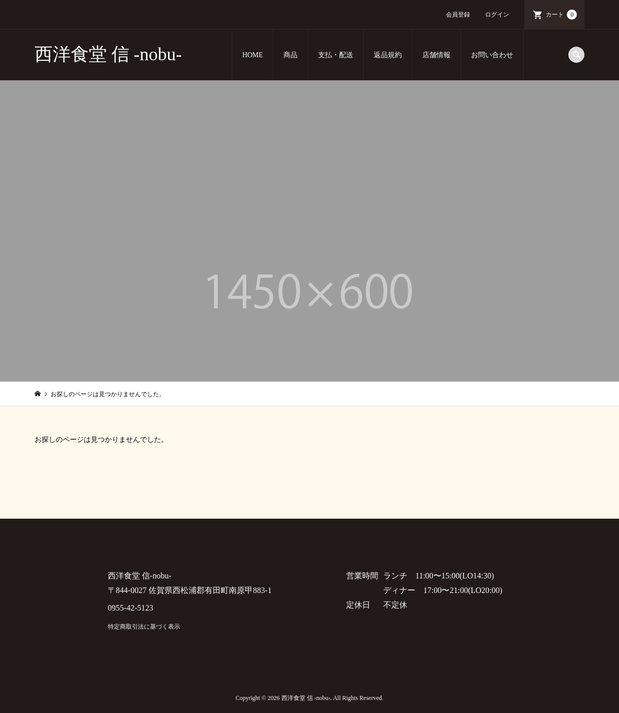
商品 (290, 55)
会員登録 (458, 14)
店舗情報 (436, 55)
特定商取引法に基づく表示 (144, 626)
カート (561, 15)
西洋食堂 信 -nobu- (108, 54)
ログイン (497, 14)
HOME (252, 55)
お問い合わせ (492, 55)
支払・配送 (335, 55)
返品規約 (388, 55)
